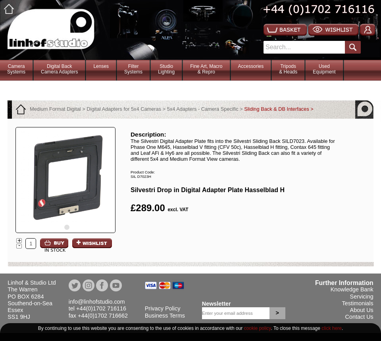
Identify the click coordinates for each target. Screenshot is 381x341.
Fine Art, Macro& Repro (206, 69)
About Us (361, 310)
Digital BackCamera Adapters (59, 69)
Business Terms (165, 315)
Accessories (251, 66)
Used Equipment (324, 69)
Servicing (361, 296)
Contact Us (359, 317)
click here (331, 328)
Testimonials (357, 303)
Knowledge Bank (352, 289)
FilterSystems (133, 69)
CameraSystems (16, 69)
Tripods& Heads (288, 69)
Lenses (101, 66)
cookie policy (257, 328)
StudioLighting (166, 69)
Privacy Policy (163, 308)
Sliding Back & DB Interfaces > (279, 109)
